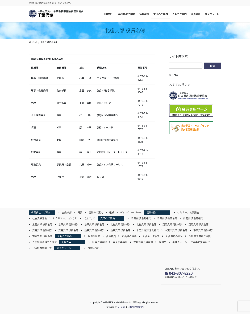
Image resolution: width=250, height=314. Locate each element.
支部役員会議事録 (143, 242)
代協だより (89, 218)
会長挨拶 (67, 212)
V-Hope (121, 306)
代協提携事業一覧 (42, 248)
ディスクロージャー (131, 212)
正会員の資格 (129, 236)
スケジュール (64, 248)
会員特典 (111, 236)
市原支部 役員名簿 (42, 236)
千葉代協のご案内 (41, 212)
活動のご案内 (96, 212)
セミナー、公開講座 (188, 212)
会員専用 (66, 242)
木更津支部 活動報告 (147, 230)
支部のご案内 (107, 218)
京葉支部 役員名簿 (94, 224)
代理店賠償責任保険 (200, 236)
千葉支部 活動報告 (141, 218)
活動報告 (151, 212)
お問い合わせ (94, 248)
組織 (111, 212)
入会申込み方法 (174, 236)
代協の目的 (94, 236)
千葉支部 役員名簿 (167, 218)
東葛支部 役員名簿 (42, 224)
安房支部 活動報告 (42, 230)
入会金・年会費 (151, 236)
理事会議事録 (99, 242)
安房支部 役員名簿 (68, 230)
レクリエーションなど (65, 218)
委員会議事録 (120, 242)
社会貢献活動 (39, 218)
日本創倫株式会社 (136, 306)
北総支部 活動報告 (120, 224)
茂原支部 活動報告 (172, 224)
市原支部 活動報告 (203, 230)
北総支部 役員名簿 (146, 224)
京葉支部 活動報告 (68, 224)
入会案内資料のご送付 (44, 242)
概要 (80, 212)
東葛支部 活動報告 (193, 218)
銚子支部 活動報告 (94, 230)
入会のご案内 (64, 236)
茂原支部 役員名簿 (199, 224)
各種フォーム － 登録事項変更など (191, 242)
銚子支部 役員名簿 (120, 230)
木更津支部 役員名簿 (176, 230)
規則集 (162, 242)
